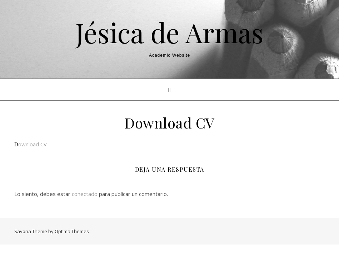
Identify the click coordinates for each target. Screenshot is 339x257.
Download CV (30, 144)
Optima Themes (72, 231)
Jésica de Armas (169, 32)
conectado (85, 193)
